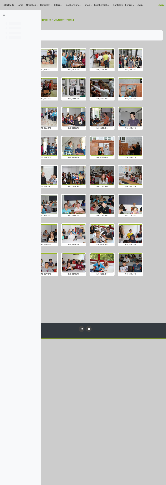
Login (161, 4)
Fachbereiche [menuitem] (72, 4)
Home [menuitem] (20, 4)
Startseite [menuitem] (8, 4)
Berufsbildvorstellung (109, 20)
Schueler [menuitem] (45, 4)
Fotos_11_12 (74, 20)
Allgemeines (90, 20)
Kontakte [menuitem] (118, 4)
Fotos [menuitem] (87, 4)
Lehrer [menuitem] (128, 4)
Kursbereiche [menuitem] (101, 4)
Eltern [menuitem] (57, 4)
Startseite (51, 20)
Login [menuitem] (139, 4)
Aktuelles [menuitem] (31, 4)
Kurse (62, 20)
